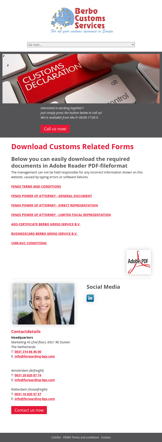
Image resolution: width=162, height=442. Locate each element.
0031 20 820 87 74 (28, 375)
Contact (106, 437)
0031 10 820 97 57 (28, 394)
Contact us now (29, 410)
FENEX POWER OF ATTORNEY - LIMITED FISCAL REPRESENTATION (61, 215)
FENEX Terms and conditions (81, 437)
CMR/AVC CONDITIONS (29, 243)
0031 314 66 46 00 (28, 351)
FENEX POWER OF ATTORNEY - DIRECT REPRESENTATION (54, 205)
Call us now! (55, 128)
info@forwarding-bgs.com (35, 356)
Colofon (56, 437)
